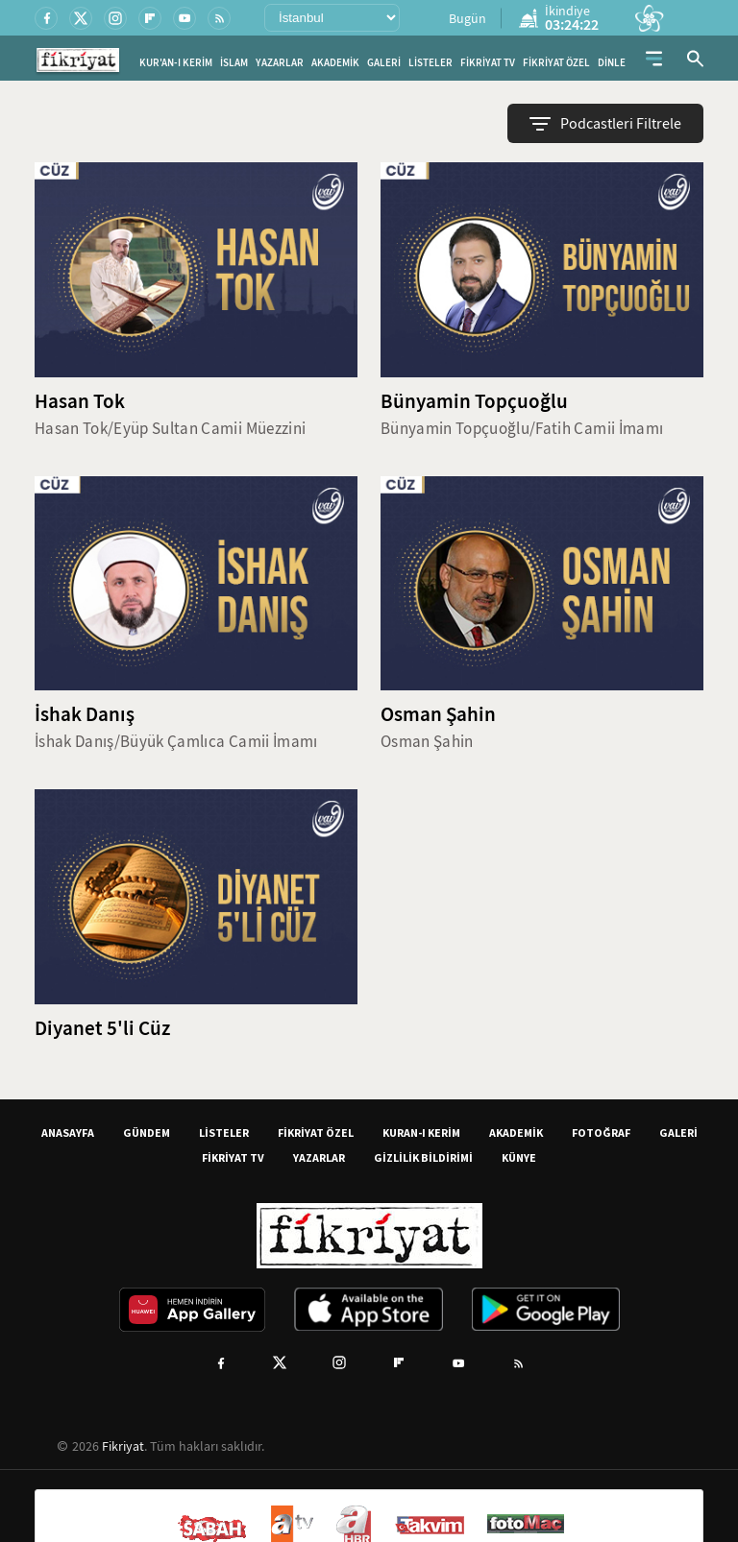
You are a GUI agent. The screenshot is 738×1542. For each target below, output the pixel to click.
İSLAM (234, 63)
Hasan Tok (80, 401)
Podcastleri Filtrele (605, 123)
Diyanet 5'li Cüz (102, 1028)
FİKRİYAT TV (487, 63)
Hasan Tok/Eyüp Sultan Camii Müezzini (170, 429)
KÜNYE (519, 1157)
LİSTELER (430, 63)
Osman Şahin (438, 714)
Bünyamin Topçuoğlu (474, 401)
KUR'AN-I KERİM (175, 63)
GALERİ (384, 63)
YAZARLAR (280, 63)
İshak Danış (85, 714)
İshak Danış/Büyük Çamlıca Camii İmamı (176, 742)
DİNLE (612, 63)
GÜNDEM (146, 1132)
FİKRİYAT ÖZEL (556, 63)
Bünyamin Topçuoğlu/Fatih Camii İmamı (522, 429)
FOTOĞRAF (601, 1132)
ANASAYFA (67, 1132)
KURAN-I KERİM (421, 1132)
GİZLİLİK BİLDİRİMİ (423, 1157)
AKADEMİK (335, 63)
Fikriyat (123, 1446)
